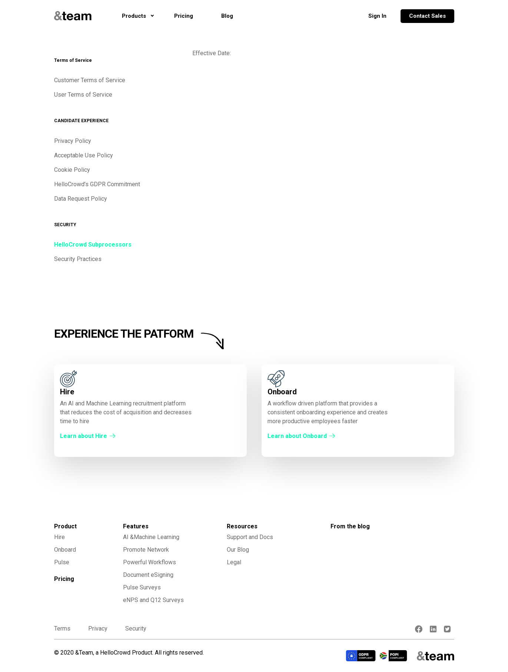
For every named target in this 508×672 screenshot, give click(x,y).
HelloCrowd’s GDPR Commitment (97, 184)
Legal (234, 562)
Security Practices (78, 259)
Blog (227, 16)
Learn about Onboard (297, 435)
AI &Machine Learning (151, 537)
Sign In (377, 16)
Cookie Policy (72, 169)
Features (136, 526)
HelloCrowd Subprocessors (93, 244)
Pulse (61, 562)
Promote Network (146, 549)
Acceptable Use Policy (83, 155)
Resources (242, 526)
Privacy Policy (72, 140)
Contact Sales (427, 16)
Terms (62, 628)
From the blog (350, 526)
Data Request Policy (80, 198)
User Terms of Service (83, 94)
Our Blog (238, 549)
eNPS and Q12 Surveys (153, 600)
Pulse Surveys (142, 587)
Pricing (187, 15)
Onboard (65, 549)
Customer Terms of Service (89, 80)
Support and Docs (250, 537)
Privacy (97, 628)
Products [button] (134, 16)
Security (135, 628)
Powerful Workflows (149, 562)
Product (65, 526)
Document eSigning (148, 574)
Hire (59, 537)
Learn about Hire (83, 435)
